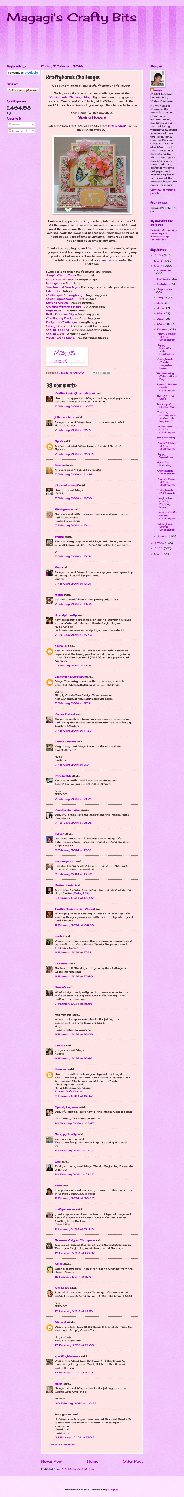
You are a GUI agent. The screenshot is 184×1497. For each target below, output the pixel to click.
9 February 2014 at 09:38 (74, 925)
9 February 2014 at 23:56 (74, 1095)
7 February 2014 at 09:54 (74, 454)
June (161, 308)
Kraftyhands (117, 125)
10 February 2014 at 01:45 (74, 1123)
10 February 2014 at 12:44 (74, 1150)
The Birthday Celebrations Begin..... (167, 376)
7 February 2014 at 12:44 (73, 525)
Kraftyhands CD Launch (166, 491)
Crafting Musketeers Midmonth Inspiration (166, 417)
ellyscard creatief (66, 485)
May (160, 313)
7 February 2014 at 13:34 (73, 604)
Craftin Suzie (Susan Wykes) (75, 393)
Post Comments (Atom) (77, 1468)
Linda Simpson (65, 741)
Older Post (133, 1461)
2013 (158, 543)
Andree (60, 464)
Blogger (113, 1489)
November (164, 278)
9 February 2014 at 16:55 (74, 1003)
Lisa (57, 1161)
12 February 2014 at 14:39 (74, 1311)
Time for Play (166, 437)
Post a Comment (63, 1444)
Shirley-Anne (64, 509)
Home (92, 1461)
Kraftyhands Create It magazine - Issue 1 (165, 364)
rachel (59, 594)
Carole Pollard (65, 714)
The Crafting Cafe (165, 397)
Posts (14, 124)
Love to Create (57, 302)
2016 (159, 255)
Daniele (60, 1045)
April (161, 318)
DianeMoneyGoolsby (69, 676)
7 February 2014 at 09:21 (74, 430)
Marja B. (60, 1321)
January (163, 536)
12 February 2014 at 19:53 (74, 1372)
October (163, 283)
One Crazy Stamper (61, 279)
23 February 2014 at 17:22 (74, 1437)
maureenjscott (65, 861)
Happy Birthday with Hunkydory (165, 349)
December (164, 270)
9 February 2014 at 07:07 (74, 897)
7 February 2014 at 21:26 (73, 799)
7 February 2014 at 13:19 (73, 556)
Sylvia (59, 441)
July (160, 302)
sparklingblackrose (67, 1356)
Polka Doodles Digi (60, 314)
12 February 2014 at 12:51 (74, 1276)
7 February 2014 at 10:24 (73, 474)
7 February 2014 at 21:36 (73, 822)
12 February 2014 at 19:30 (74, 1345)
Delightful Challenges (62, 322)
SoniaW (60, 987)
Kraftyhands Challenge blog (69, 97)
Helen (58, 1383)
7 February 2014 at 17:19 (73, 703)
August (162, 297)
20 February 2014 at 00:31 (75, 1403)
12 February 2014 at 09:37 (75, 1252)
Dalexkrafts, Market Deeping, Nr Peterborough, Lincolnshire (163, 235)
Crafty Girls (55, 333)
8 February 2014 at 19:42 (73, 874)
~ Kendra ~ (62, 963)
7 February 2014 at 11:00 (73, 498)
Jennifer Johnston (67, 809)
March (162, 323)
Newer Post (51, 1461)
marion (59, 833)
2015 (159, 260)
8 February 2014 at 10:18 (73, 850)
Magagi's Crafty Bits (72, 17)
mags (158, 90)
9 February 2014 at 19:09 (74, 1034)
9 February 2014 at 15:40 (74, 976)
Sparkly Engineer (66, 1107)
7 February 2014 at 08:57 (74, 406)
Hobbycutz (54, 283)
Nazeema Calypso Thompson (75, 1240)
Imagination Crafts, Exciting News (165, 503)
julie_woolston (65, 417)
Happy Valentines (165, 456)
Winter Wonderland (60, 337)
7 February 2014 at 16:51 (73, 665)
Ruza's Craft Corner (69, 1091)
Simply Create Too (60, 275)
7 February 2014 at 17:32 (73, 730)
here (111, 259)
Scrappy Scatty (65, 1134)
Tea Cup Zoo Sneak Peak (166, 405)
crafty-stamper (65, 1209)
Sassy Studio (56, 326)
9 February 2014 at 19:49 (73, 1058)
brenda (59, 536)
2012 (159, 548)
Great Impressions (60, 298)
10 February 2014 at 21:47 (74, 1174)
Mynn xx (61, 645)
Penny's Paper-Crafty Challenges (167, 336)
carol (58, 1185)
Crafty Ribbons (57, 329)
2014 (158, 265)
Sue (57, 567)
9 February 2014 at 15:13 (73, 952)
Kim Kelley (62, 1287)
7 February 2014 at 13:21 (73, 583)
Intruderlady (63, 775)
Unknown (61, 1069)
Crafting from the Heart (63, 306)
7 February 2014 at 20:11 (73, 764)
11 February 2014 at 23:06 (74, 1229)
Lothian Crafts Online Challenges (167, 515)
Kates (58, 1263)
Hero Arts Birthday (164, 464)
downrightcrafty (66, 615)
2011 (158, 553)
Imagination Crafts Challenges (166, 429)
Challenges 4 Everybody (64, 295)
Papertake (53, 310)
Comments (18, 130)
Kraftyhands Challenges (166, 472)
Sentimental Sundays (62, 287)
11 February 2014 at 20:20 (74, 1198)
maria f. (60, 936)
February (163, 329)
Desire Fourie (64, 885)
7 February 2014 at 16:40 (73, 634)
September (164, 289)
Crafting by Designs (61, 318)
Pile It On (53, 291)
